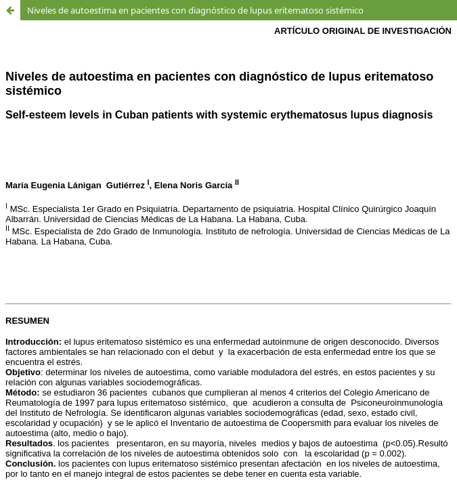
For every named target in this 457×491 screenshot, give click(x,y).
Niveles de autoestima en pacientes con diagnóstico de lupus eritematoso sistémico (195, 10)
